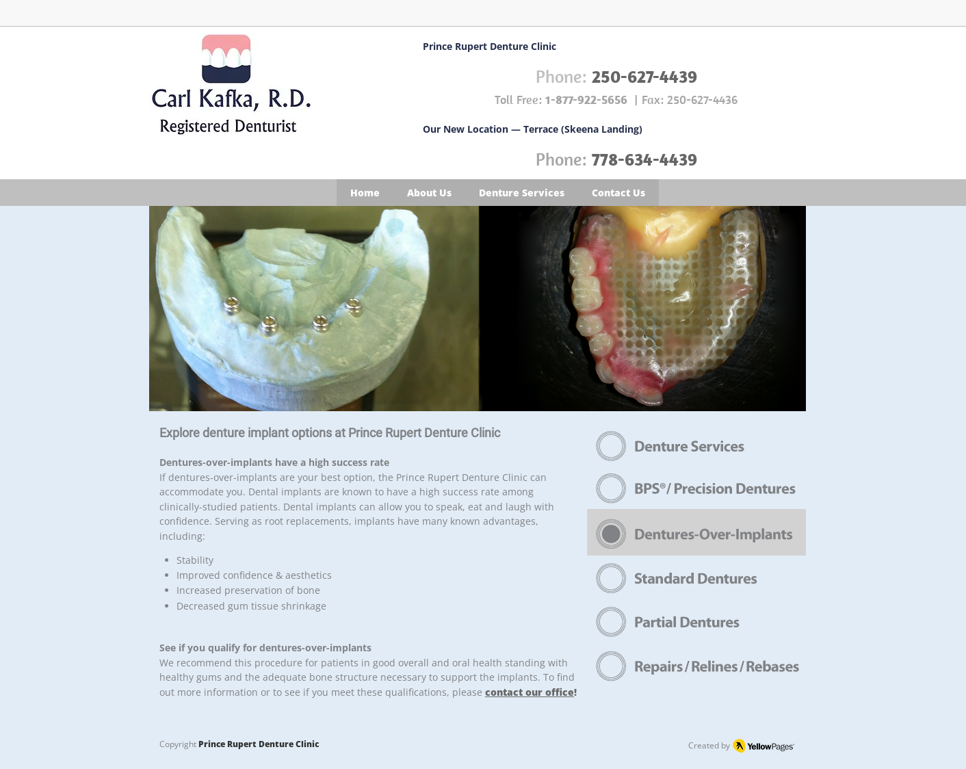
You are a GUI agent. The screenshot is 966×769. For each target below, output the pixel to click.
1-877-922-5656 (586, 99)
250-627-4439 (644, 76)
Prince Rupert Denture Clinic (258, 744)
